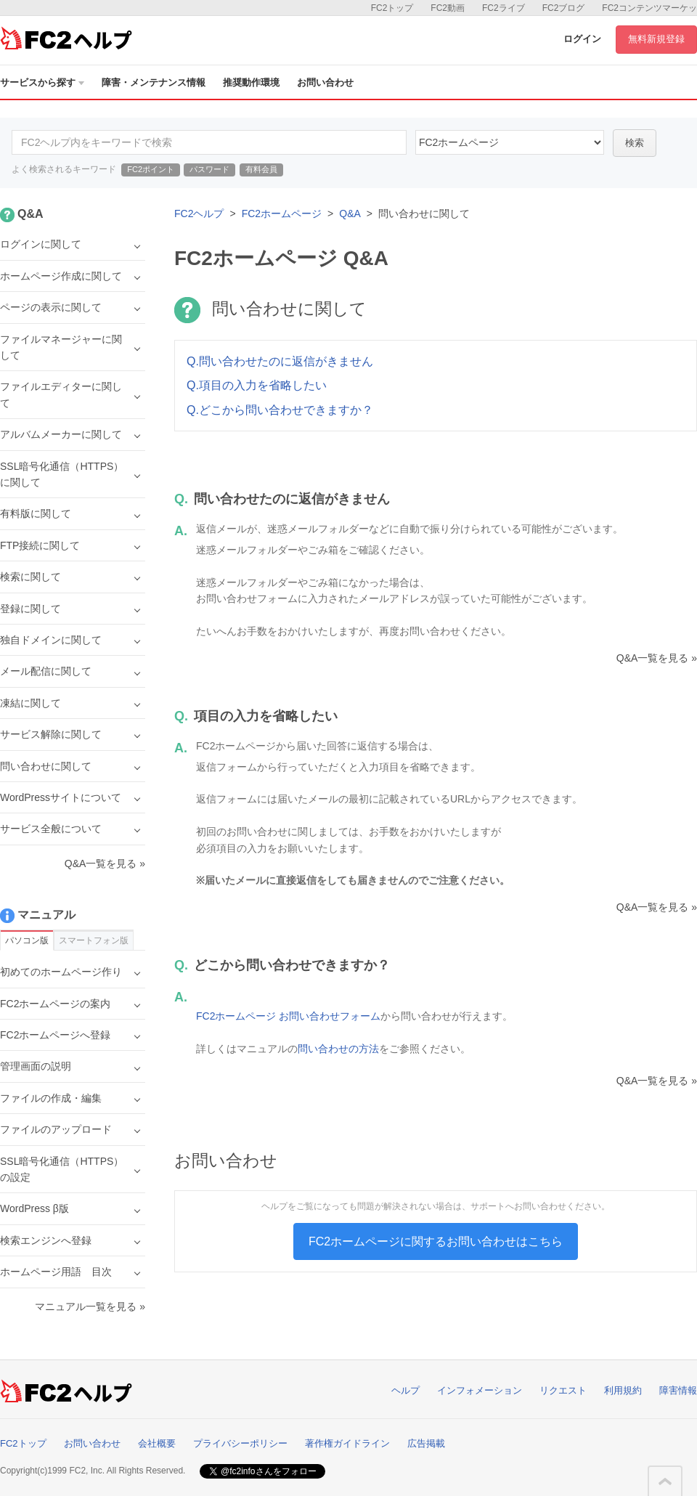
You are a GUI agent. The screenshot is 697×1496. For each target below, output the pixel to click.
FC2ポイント (150, 169)
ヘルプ (405, 1390)
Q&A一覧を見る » (656, 658)
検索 (634, 142)
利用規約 (623, 1390)
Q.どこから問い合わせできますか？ (280, 410)
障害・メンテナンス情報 (153, 82)
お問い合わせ (325, 82)
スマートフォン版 (94, 940)
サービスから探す (42, 82)
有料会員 (261, 169)
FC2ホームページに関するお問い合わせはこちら (436, 1241)
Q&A (350, 213)
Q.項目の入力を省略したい (257, 385)
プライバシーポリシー (240, 1443)
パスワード (209, 169)
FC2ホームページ (282, 213)
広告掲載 (426, 1443)
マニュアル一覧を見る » (90, 1306)
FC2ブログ (563, 8)
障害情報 (678, 1390)
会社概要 (157, 1443)
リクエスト (563, 1390)
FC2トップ (392, 8)
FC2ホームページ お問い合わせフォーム (288, 1016)
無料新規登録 (656, 38)
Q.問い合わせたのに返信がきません (280, 361)
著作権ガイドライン (347, 1443)
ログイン (582, 38)
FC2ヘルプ (199, 213)
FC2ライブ (503, 8)
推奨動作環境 (251, 82)
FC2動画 (448, 8)
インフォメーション (479, 1390)
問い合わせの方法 (338, 1048)
